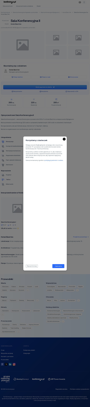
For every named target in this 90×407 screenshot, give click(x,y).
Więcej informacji (32, 266)
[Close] (64, 139)
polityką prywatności (51, 160)
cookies (60, 160)
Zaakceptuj (58, 266)
